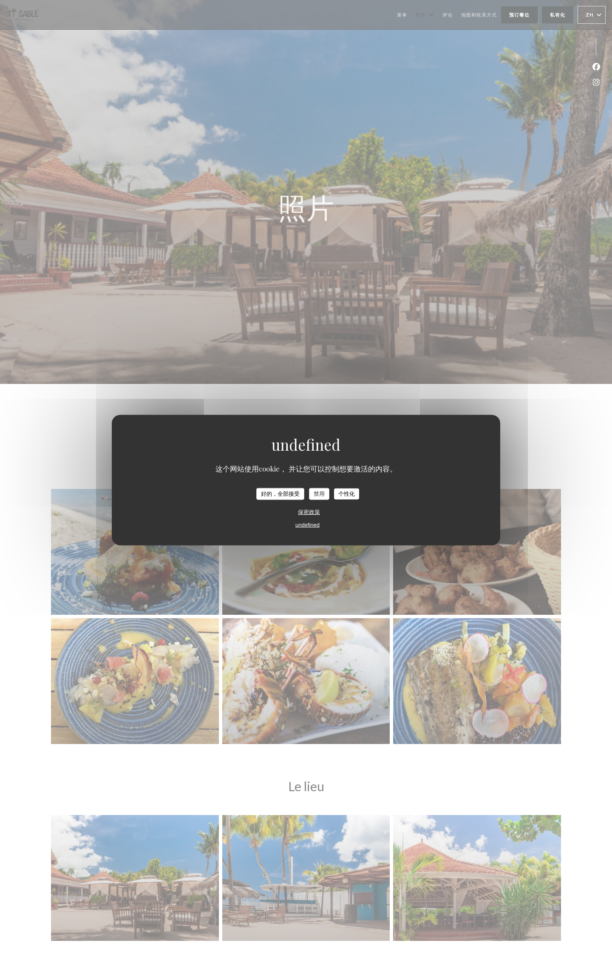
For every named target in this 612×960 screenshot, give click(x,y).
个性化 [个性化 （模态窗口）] (346, 494)
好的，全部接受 (280, 494)
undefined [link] (307, 524)
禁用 (319, 494)
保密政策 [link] (309, 511)
